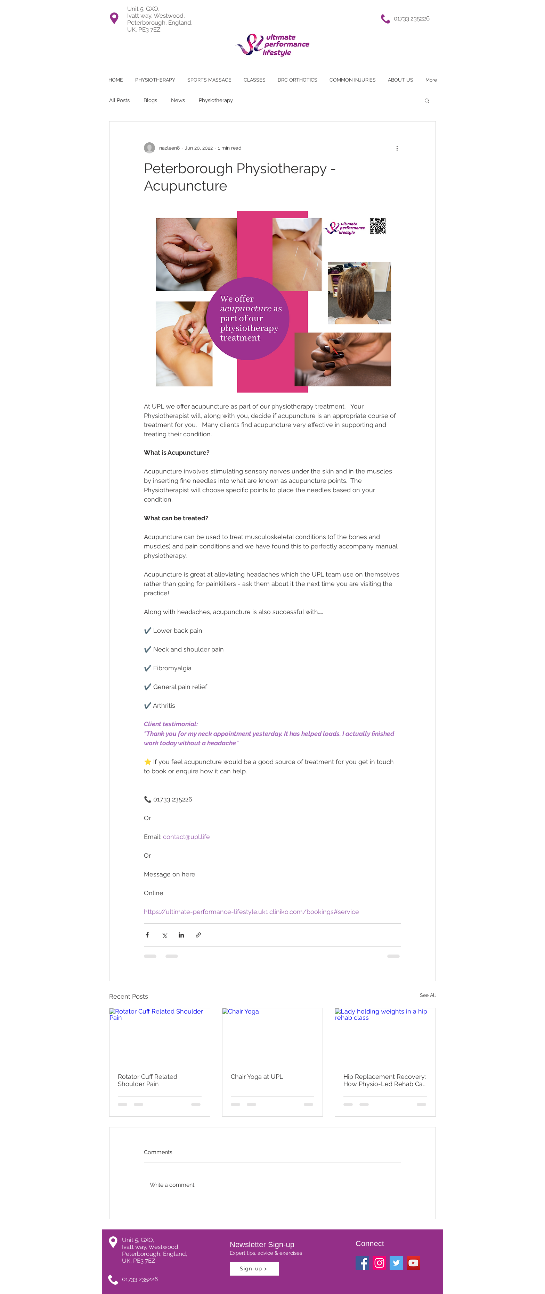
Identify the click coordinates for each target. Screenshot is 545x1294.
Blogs (150, 100)
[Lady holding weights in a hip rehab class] (385, 1036)
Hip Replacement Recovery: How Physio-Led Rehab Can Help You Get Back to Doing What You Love (384, 1080)
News (178, 100)
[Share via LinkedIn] (181, 935)
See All (428, 995)
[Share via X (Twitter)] (164, 935)
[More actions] (397, 148)
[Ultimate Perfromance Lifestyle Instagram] (379, 1263)
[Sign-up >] (254, 1269)
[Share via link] (198, 935)
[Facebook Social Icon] (362, 1263)
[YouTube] (413, 1263)
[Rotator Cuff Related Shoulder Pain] (159, 1036)
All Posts (119, 100)
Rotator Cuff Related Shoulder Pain (147, 1080)
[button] (254, 80)
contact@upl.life (186, 836)
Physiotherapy (216, 100)
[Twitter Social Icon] (396, 1263)
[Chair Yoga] (272, 1036)
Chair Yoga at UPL (257, 1076)
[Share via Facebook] (147, 935)
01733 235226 (412, 18)
